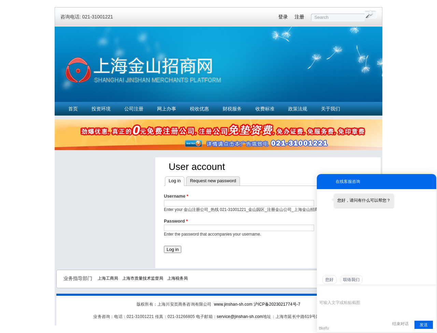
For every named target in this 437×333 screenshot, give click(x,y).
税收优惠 (199, 108)
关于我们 (330, 108)
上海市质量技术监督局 (142, 278)
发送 (424, 324)
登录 (283, 16)
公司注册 (133, 108)
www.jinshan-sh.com (234, 304)
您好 (329, 279)
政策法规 (297, 108)
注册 (299, 16)
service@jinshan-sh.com (240, 316)
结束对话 (400, 323)
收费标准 (264, 108)
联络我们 (351, 279)
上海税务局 (177, 278)
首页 (73, 108)
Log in (175, 180)
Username (176, 196)
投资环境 (101, 108)
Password (176, 221)
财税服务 (232, 108)
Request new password (213, 180)
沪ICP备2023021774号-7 (277, 304)
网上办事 (166, 108)
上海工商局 (108, 278)
